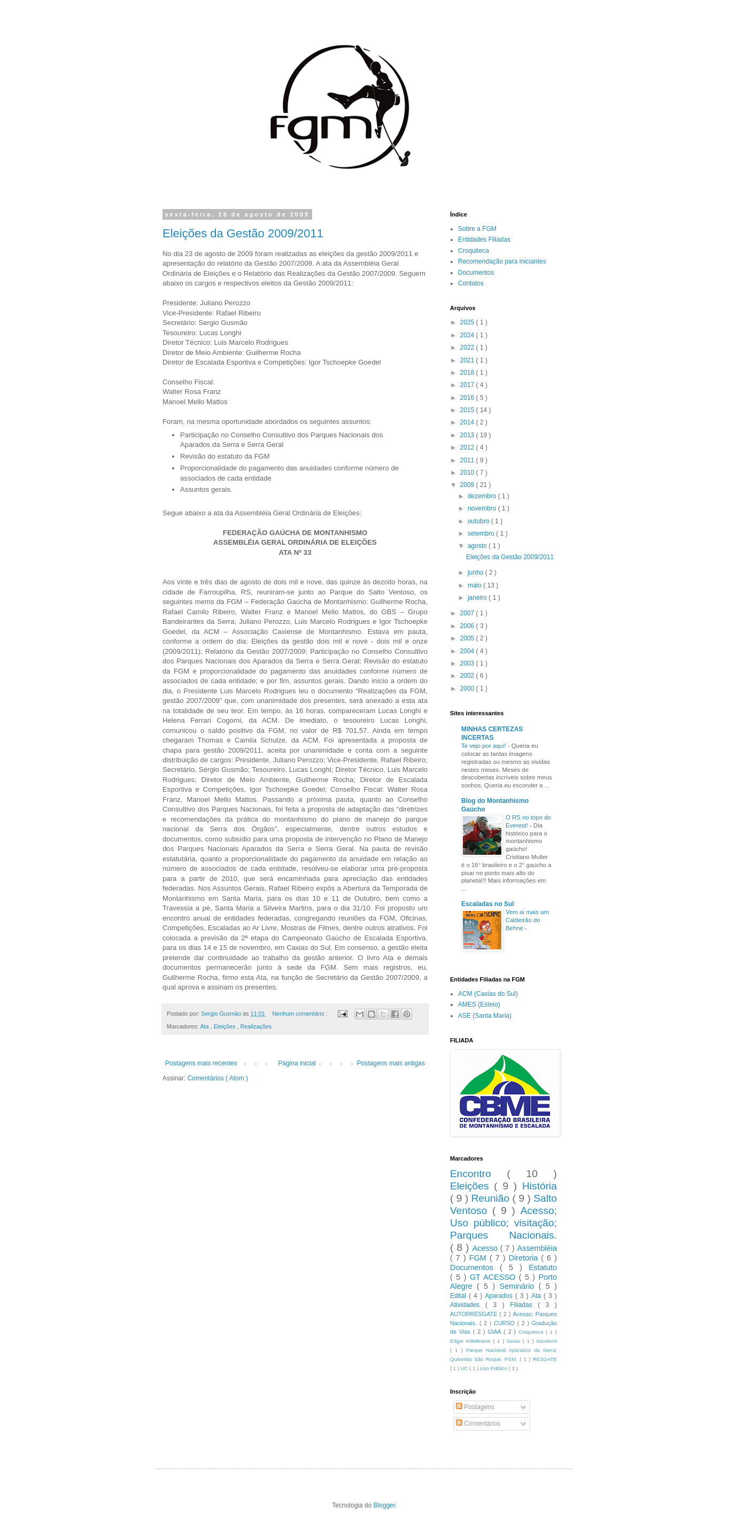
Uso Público (494, 1368)
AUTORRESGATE (474, 1314)
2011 (468, 460)
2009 (468, 485)
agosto (478, 546)
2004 (468, 651)
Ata (205, 1026)
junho (476, 572)
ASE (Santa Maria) (484, 1015)
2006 (468, 626)
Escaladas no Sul (487, 904)
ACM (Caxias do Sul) (488, 994)
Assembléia (537, 1248)
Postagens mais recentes (201, 1063)
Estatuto (543, 1267)
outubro (479, 521)
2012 (468, 447)
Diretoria (525, 1258)
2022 (468, 347)
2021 (468, 360)
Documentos (476, 272)
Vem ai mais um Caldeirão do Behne (527, 920)
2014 (468, 422)
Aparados (500, 1296)
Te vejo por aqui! (484, 746)
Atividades (467, 1305)
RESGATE (545, 1359)
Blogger (384, 1505)
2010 (468, 472)
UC (465, 1368)
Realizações (256, 1026)
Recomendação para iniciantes (502, 261)
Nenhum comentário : (300, 1013)
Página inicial (297, 1063)
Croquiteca (473, 250)
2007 (468, 613)
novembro (483, 508)
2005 (468, 638)
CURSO (505, 1323)
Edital (459, 1296)
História (539, 1186)
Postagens (475, 1407)
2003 (468, 663)
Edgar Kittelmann (471, 1341)
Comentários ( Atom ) (218, 1078)
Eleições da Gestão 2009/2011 (242, 233)
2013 (468, 435)
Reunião (492, 1198)
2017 (468, 385)
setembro (482, 533)
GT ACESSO (494, 1277)
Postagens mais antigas (391, 1063)
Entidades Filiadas (484, 239)
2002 (468, 675)
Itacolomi (547, 1341)
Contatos (471, 283)
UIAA (496, 1331)
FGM (479, 1258)
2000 (468, 688)
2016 (468, 397)
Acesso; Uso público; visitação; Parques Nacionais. (503, 1223)
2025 (468, 322)
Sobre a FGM (477, 229)
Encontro (478, 1173)
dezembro (483, 496)
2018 (468, 372)
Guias (515, 1341)
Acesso (486, 1248)
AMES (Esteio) (479, 1004)
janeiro (478, 597)
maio (475, 585)
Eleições (225, 1026)
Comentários (478, 1423)
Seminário (519, 1286)
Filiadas (524, 1305)
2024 (468, 335)
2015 (468, 410)
